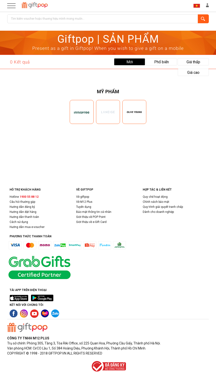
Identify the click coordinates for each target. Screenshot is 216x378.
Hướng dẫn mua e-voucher (27, 227)
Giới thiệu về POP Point (91, 217)
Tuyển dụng (83, 207)
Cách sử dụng (19, 222)
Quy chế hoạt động (155, 196)
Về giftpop (82, 196)
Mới (129, 62)
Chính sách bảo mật (156, 202)
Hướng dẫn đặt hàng (23, 212)
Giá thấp (193, 62)
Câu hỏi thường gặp (22, 202)
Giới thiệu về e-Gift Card (91, 222)
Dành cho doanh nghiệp (158, 212)
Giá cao (193, 72)
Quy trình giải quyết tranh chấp (163, 207)
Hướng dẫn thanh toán (24, 217)
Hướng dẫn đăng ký (22, 207)
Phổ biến (161, 62)
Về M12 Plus (84, 202)
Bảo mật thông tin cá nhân (93, 212)
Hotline (24, 196)
